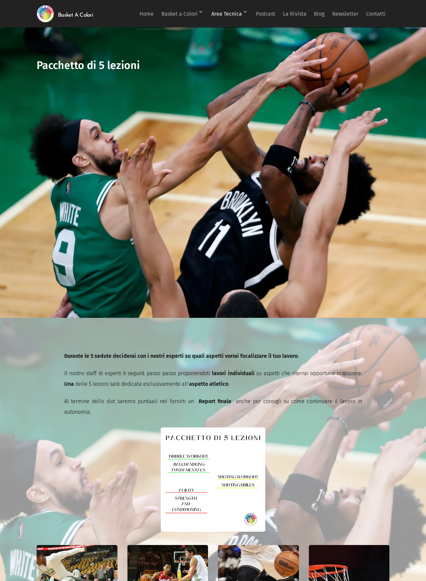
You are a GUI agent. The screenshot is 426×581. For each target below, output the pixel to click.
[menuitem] (162, 13)
